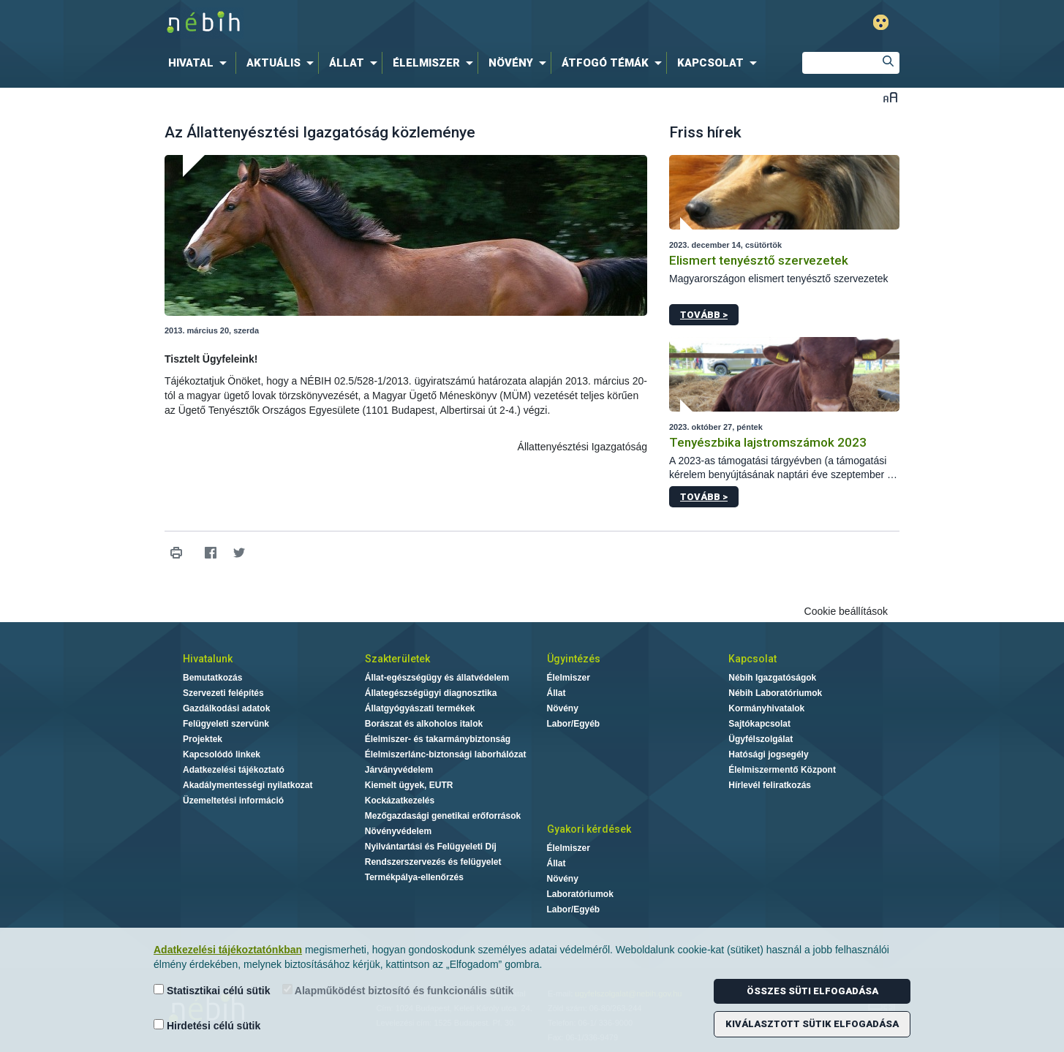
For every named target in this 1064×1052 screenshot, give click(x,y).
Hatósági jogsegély (768, 754)
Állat (556, 693)
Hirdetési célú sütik (207, 1025)
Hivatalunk (208, 659)
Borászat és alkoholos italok (424, 724)
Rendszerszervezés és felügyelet (433, 862)
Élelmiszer (568, 678)
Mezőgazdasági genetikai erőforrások (443, 816)
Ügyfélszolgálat (760, 739)
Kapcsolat (752, 659)
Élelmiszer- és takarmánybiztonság (437, 739)
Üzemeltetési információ (233, 800)
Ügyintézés (573, 659)
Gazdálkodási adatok (226, 708)
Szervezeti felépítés (223, 693)
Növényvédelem (398, 831)
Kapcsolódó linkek (221, 754)
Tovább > (704, 314)
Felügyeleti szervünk (226, 724)
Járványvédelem (399, 770)
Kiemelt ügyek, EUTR (409, 785)
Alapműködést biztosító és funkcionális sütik (398, 990)
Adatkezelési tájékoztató (233, 770)
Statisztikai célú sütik (212, 990)
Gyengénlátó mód (880, 22)
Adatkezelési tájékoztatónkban (228, 949)
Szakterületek (397, 659)
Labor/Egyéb (573, 724)
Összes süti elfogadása (812, 990)
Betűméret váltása (890, 97)
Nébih (376, 23)
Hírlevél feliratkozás (769, 785)
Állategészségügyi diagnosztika (431, 693)
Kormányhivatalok (766, 708)
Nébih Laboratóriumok (775, 693)
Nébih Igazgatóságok (772, 678)
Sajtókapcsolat (759, 724)
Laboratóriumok (580, 894)
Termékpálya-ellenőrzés (414, 877)
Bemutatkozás (212, 678)
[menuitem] (200, 63)
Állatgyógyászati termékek (420, 708)
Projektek (202, 739)
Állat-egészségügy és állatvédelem (437, 678)
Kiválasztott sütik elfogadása (812, 1023)
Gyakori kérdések (589, 829)
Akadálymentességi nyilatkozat (247, 785)
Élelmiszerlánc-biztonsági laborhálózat (446, 754)
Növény (562, 708)
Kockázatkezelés (399, 800)
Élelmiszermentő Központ (782, 770)
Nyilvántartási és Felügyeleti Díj (431, 846)
